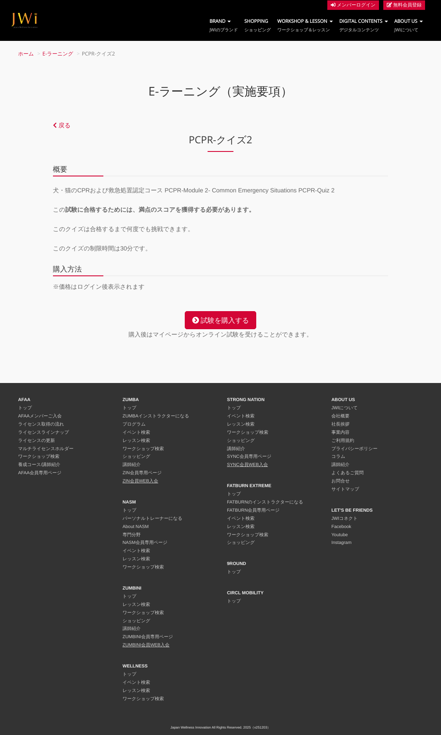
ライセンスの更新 (36, 440)
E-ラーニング (58, 53)
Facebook (341, 526)
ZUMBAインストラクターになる (156, 416)
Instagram (342, 542)
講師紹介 (132, 464)
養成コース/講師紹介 (39, 464)
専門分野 (132, 534)
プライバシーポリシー (355, 448)
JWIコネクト (345, 518)
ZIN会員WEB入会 (140, 481)
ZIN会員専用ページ (142, 473)
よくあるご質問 (348, 473)
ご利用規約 (343, 440)
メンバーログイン (353, 5)
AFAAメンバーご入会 (40, 416)
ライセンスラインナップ (43, 432)
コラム (338, 456)
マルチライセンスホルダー (46, 448)
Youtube (340, 534)
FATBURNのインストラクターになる (265, 502)
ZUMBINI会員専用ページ (148, 636)
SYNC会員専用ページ (249, 456)
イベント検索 (136, 432)
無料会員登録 (404, 5)
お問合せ (341, 481)
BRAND (223, 25)
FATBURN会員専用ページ (253, 510)
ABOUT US (408, 25)
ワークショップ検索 (38, 456)
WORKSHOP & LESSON (305, 25)
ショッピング (136, 456)
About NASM (136, 526)
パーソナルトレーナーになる (153, 518)
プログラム (134, 424)
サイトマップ (345, 489)
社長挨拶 (341, 424)
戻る (62, 125)
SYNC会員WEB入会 (247, 464)
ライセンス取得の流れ (41, 424)
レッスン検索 (136, 440)
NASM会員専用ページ (145, 542)
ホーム (26, 53)
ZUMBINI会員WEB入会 (146, 645)
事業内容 (341, 432)
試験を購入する (220, 320)
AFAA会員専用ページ (40, 473)
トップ (25, 408)
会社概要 (341, 416)
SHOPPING (257, 25)
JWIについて (345, 408)
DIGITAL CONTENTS (363, 25)
